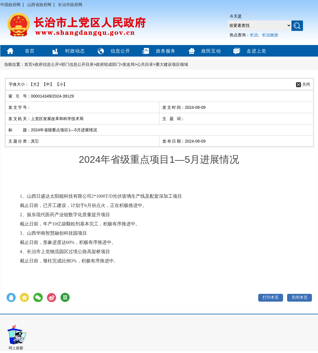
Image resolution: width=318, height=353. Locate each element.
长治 (254, 35)
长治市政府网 (70, 4)
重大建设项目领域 (172, 64)
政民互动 (203, 51)
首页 (20, 51)
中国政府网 (10, 4)
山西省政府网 (39, 4)
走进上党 (249, 51)
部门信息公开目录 (77, 64)
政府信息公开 (47, 64)
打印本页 (271, 297)
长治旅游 (270, 35)
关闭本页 (299, 297)
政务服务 (158, 51)
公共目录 (145, 64)
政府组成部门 (108, 64)
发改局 (128, 64)
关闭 (306, 84)
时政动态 (67, 51)
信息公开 (113, 51)
